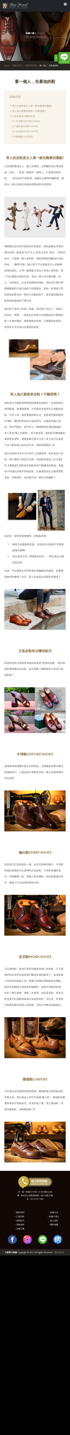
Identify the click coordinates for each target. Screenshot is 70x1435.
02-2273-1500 (36, 1198)
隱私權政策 (59, 1252)
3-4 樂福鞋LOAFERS (22, 136)
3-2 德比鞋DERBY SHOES (25, 126)
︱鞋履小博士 (53, 1216)
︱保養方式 (53, 1212)
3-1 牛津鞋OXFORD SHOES (26, 121)
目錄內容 (15, 96)
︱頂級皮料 (19, 1224)
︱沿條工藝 (19, 1228)
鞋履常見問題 (30, 65)
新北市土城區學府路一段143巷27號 (37, 1195)
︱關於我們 (19, 1212)
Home (7, 65)
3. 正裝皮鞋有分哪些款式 (22, 116)
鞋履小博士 (17, 65)
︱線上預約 (53, 1220)
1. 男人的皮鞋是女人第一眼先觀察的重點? (31, 105)
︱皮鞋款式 (19, 1220)
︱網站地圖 (53, 1224)
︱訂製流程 (19, 1216)
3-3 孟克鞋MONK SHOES (25, 131)
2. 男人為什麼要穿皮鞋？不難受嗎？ (28, 111)
